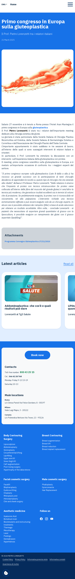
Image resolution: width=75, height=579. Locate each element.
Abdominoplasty (10, 447)
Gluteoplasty (9, 450)
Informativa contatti (57, 559)
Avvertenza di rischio (11, 564)
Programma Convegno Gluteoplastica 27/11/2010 (27, 241)
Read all (68, 264)
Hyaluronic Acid (10, 516)
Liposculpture (9, 444)
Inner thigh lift (10, 461)
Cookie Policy (8, 559)
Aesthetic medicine (14, 510)
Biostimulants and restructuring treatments (17, 523)
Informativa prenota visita (37, 559)
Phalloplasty (47, 484)
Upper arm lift (9, 458)
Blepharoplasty (10, 487)
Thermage (8, 527)
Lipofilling (8, 455)
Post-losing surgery (12, 467)
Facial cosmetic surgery (17, 479)
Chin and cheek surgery (13, 501)
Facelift (7, 484)
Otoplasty (8, 493)
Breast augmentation (51, 440)
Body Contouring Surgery (13, 437)
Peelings (7, 536)
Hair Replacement (49, 490)
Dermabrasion (9, 539)
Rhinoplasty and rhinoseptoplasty (11, 497)
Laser (6, 533)
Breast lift (46, 443)
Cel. (13, 376)
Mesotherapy (9, 530)
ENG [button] (3, 4)
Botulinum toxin (10, 519)
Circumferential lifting (13, 452)
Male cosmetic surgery (54, 479)
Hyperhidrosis (9, 541)
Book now (37, 355)
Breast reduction (49, 446)
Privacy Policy (20, 559)
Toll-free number (19, 372)
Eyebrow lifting (10, 490)
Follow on (45, 510)
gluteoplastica (40, 127)
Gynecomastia (48, 487)
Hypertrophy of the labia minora (17, 469)
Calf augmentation (12, 464)
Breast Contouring (52, 435)
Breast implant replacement (53, 449)
